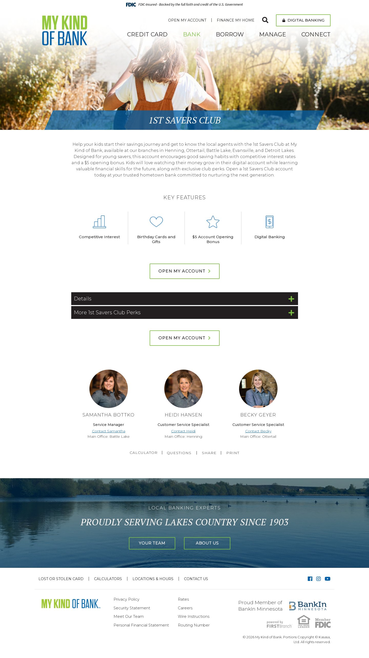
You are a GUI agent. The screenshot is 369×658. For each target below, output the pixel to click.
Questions (179, 453)
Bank (191, 34)
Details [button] (82, 299)
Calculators (108, 579)
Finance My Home (235, 20)
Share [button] (209, 453)
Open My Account (187, 20)
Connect (316, 34)
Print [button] (233, 453)
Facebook (310, 578)
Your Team (148, 543)
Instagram (318, 578)
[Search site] (265, 20)
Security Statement (132, 607)
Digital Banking (303, 20)
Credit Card (147, 34)
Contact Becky (258, 431)
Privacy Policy (126, 599)
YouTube (328, 578)
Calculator (143, 452)
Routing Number (194, 625)
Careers (185, 607)
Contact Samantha (108, 431)
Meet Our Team (129, 616)
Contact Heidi (183, 431)
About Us (211, 543)
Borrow (230, 34)
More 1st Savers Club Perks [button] (107, 312)
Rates (183, 599)
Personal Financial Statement (141, 625)
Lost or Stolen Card (61, 579)
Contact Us (196, 579)
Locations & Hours (152, 579)
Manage (272, 34)
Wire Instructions (193, 616)
